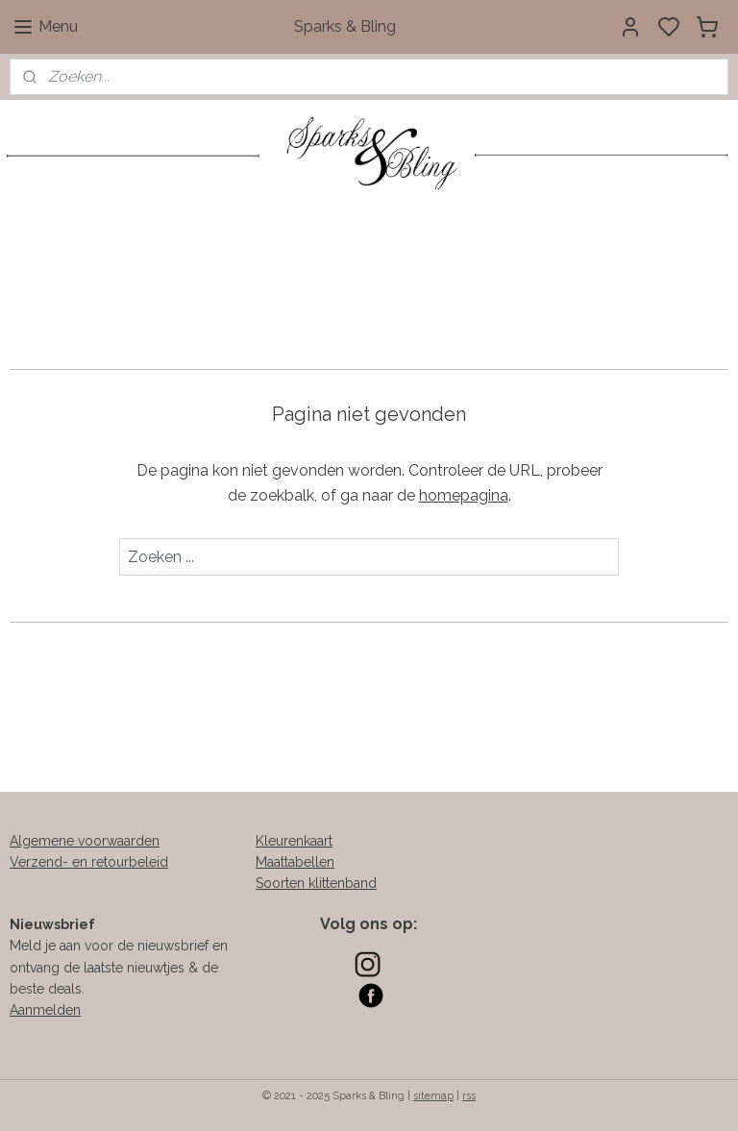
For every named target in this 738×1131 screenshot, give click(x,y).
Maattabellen (295, 862)
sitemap (433, 1096)
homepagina (463, 495)
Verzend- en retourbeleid (89, 862)
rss (469, 1096)
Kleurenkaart (294, 840)
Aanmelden (45, 1010)
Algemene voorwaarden (85, 840)
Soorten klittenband (316, 883)
